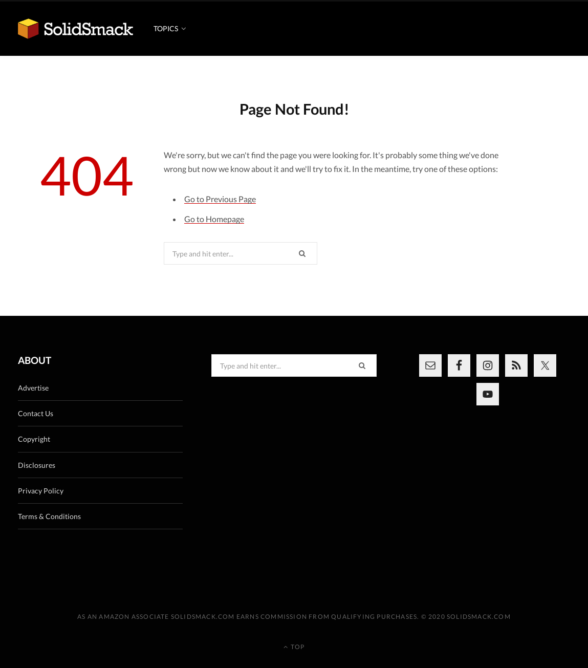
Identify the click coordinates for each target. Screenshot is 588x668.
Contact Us (35, 413)
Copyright (34, 439)
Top (294, 647)
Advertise (33, 387)
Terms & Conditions (49, 516)
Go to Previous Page (220, 199)
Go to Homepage (214, 219)
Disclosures (36, 465)
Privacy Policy (40, 490)
